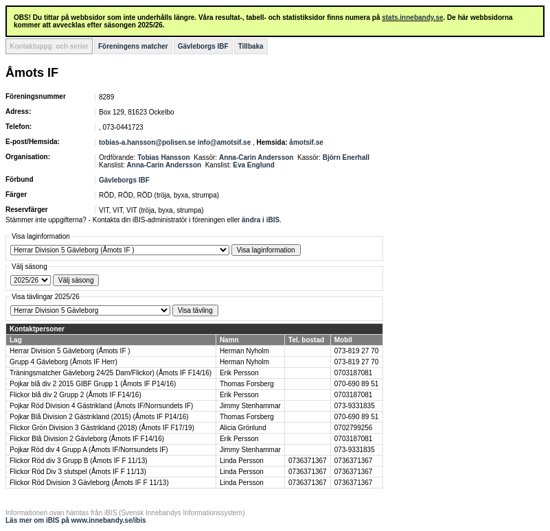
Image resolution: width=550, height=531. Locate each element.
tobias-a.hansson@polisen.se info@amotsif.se (175, 142)
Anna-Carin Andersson (256, 157)
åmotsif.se (306, 142)
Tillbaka (251, 46)
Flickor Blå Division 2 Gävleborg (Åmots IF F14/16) (87, 438)
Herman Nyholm (244, 351)
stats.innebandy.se (412, 17)
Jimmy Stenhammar (250, 406)
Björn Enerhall (346, 157)
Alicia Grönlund (243, 428)
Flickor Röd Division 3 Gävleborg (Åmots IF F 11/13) (89, 482)
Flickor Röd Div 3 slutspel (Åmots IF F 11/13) (78, 471)
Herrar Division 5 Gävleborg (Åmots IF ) (70, 351)
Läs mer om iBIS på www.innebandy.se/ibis (75, 520)
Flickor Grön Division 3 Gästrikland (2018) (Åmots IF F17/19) (102, 428)
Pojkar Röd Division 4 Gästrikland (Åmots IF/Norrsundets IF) (101, 406)
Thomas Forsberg (247, 384)
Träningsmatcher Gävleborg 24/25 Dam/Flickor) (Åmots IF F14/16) (110, 373)
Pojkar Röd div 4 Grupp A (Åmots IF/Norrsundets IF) (89, 449)
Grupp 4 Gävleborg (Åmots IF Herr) (63, 362)
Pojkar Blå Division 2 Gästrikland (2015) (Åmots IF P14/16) (99, 417)
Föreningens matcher (133, 46)
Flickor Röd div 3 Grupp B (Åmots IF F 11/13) (79, 460)
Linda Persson (242, 460)
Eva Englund (254, 165)
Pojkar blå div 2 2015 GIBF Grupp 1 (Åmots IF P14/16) (93, 384)
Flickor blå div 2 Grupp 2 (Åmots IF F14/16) (75, 395)
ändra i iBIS (260, 220)
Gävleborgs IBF (203, 46)
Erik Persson (239, 373)
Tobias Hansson (163, 157)
